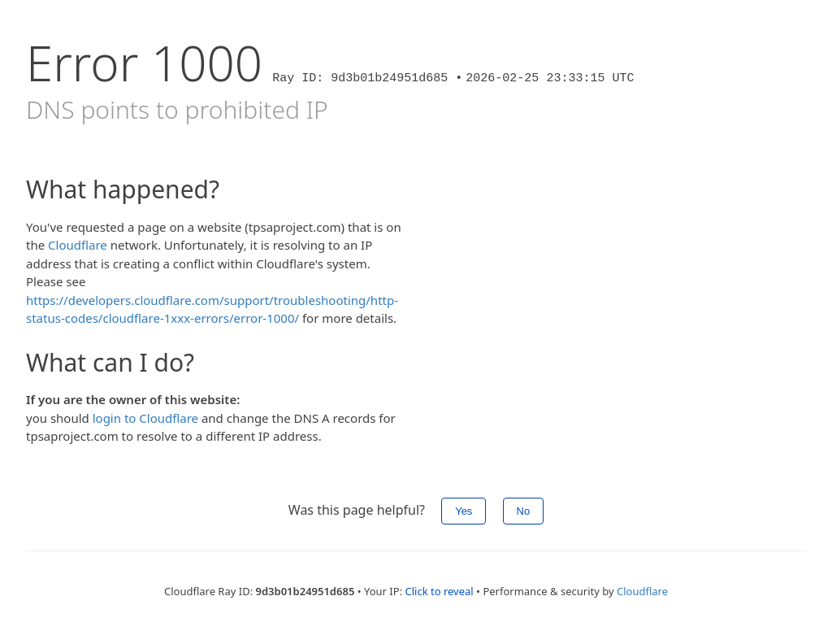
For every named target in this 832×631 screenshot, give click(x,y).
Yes (463, 511)
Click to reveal (439, 591)
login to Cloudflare (145, 418)
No (524, 511)
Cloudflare (77, 245)
